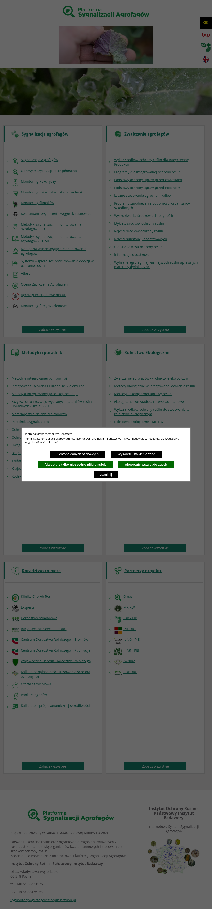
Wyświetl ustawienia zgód (136, 454)
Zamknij (106, 475)
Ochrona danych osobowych (78, 454)
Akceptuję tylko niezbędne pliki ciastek (75, 464)
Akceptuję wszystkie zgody (146, 464)
